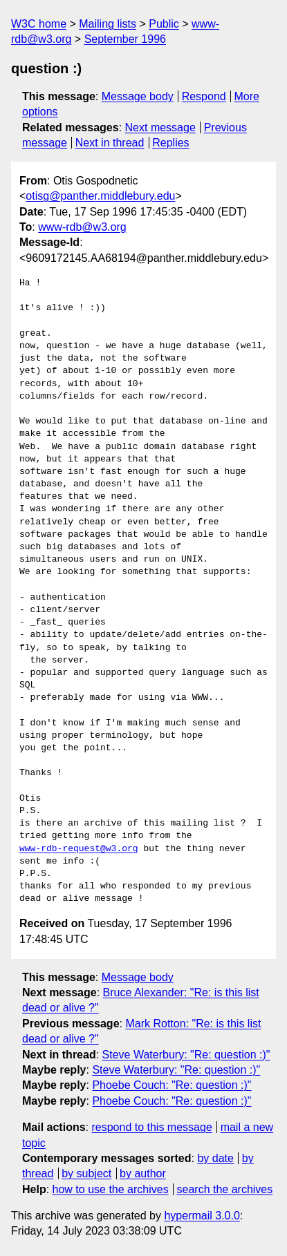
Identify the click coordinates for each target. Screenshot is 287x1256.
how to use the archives (111, 1189)
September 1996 (125, 39)
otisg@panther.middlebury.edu (100, 196)
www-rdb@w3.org (82, 227)
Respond (204, 96)
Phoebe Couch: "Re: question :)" (171, 1085)
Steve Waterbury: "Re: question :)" (186, 1054)
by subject (86, 1173)
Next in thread (110, 143)
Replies (170, 143)
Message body (138, 96)
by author (143, 1173)
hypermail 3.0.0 (201, 1215)
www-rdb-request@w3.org (78, 849)
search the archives (225, 1189)
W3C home (38, 24)
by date (215, 1158)
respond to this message (151, 1127)
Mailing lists (107, 24)
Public (164, 24)
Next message (160, 127)
